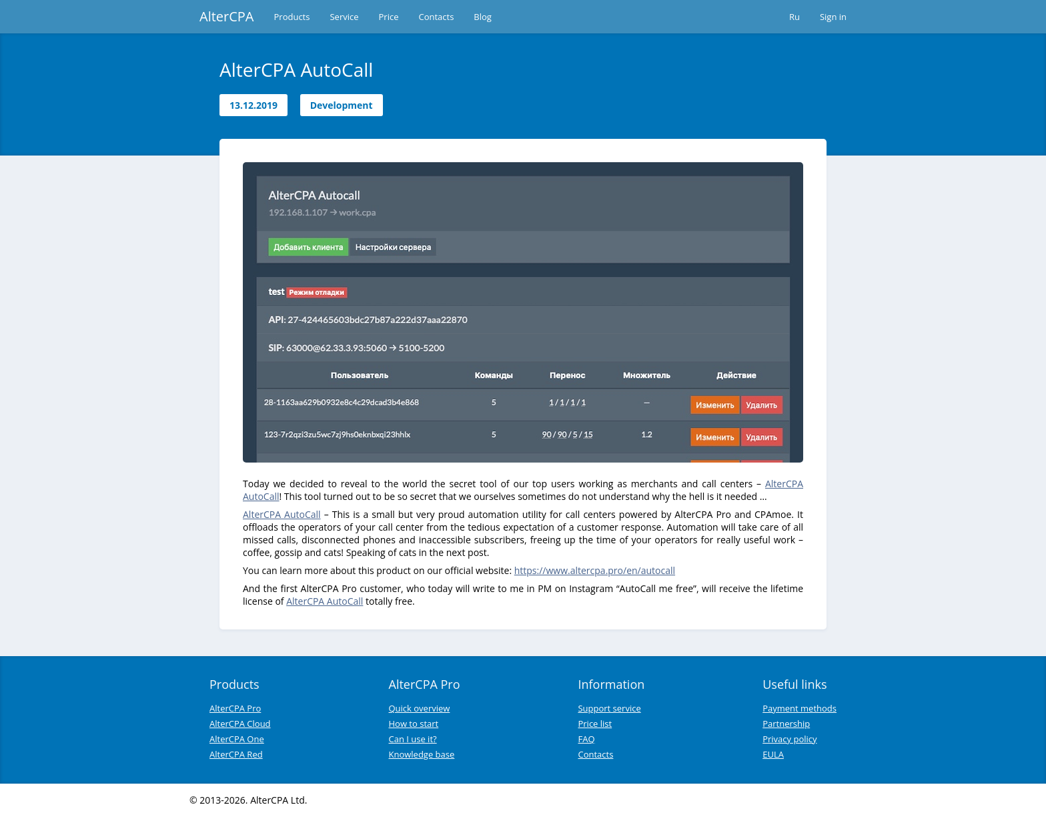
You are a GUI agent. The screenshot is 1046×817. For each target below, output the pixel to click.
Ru (794, 17)
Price (389, 17)
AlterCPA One (236, 739)
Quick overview (419, 708)
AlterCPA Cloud (240, 724)
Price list (595, 724)
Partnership (786, 724)
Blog (483, 17)
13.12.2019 (253, 105)
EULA (773, 754)
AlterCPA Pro (235, 708)
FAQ (586, 739)
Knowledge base (422, 754)
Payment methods (799, 708)
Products (292, 17)
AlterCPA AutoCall (282, 514)
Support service (609, 708)
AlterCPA (226, 16)
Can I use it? (413, 739)
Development (341, 105)
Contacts (436, 17)
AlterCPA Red (236, 754)
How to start (414, 724)
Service (344, 17)
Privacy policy (789, 739)
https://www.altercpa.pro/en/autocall (594, 570)
